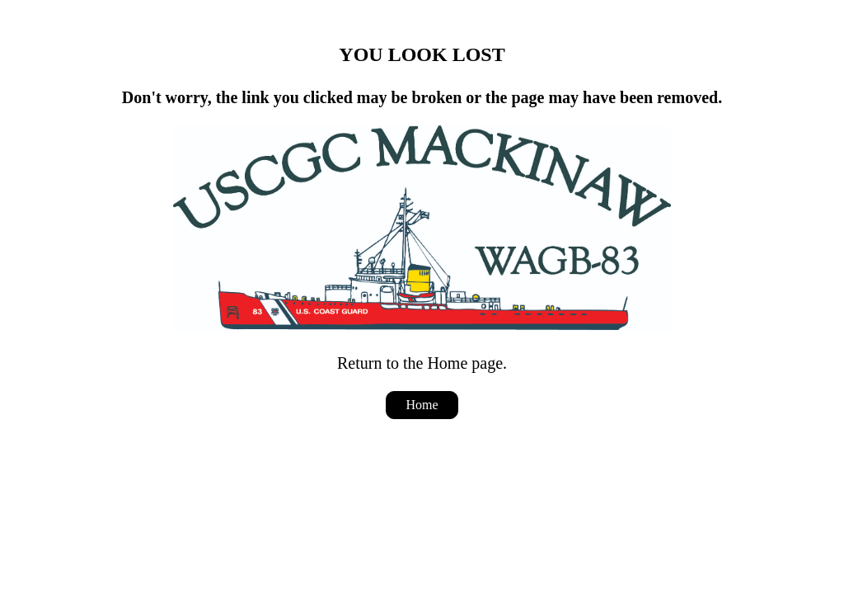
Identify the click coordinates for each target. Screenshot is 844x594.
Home (422, 405)
